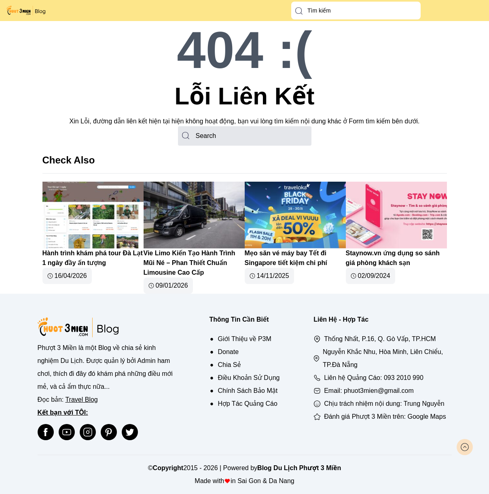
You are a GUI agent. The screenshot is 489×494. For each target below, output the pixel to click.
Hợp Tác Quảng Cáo (247, 403)
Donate (228, 351)
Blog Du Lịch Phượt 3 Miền (299, 467)
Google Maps (427, 416)
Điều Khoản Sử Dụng (248, 377)
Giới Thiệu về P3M (244, 338)
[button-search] (298, 10)
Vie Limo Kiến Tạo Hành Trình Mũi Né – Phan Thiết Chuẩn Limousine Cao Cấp (189, 263)
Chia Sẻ (229, 364)
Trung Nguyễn (424, 403)
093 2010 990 (403, 377)
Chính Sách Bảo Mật (247, 390)
